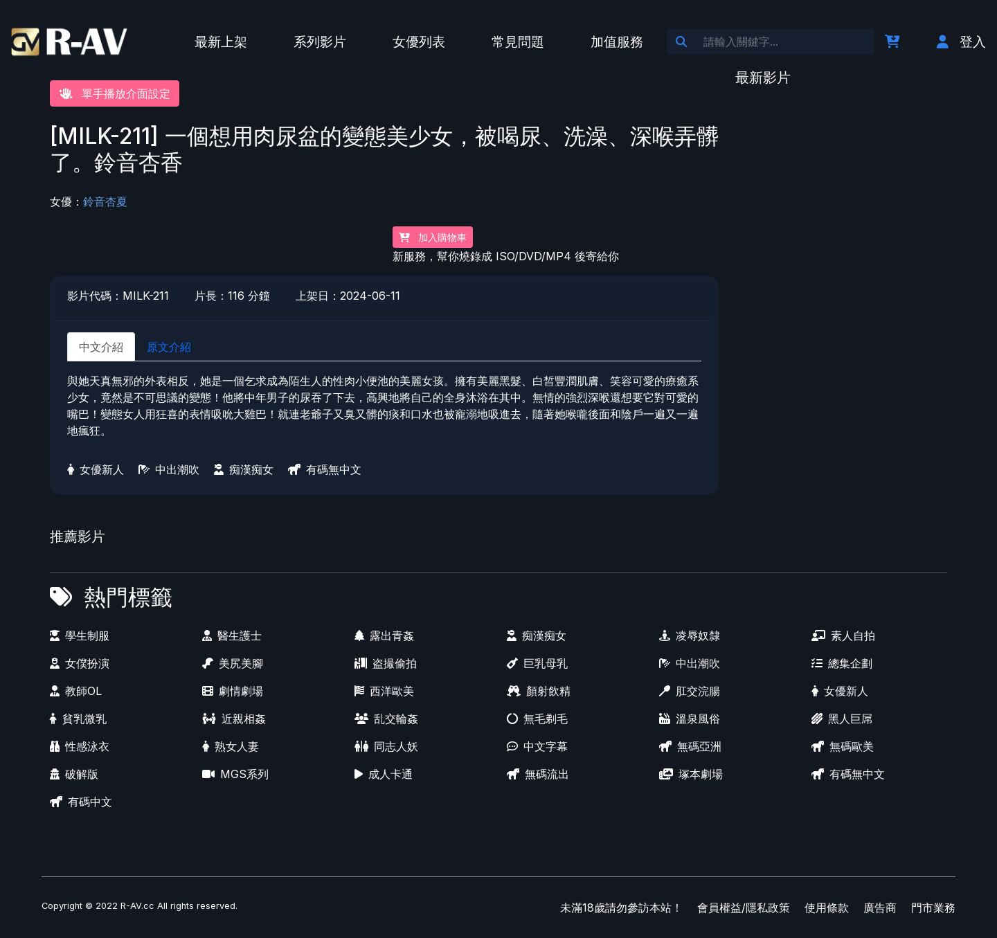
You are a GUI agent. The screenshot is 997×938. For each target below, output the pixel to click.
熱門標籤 (128, 597)
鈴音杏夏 (105, 201)
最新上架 (221, 41)
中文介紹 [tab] (101, 347)
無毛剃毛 (537, 718)
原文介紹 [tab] (169, 347)
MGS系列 (235, 774)
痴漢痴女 (243, 469)
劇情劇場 (232, 691)
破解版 (74, 774)
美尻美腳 (232, 663)
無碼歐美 (842, 746)
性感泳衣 (79, 746)
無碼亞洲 (690, 746)
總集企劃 (841, 663)
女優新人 (95, 469)
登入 (961, 41)
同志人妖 (386, 746)
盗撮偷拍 (385, 663)
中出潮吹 (168, 469)
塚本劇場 (691, 774)
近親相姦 (234, 718)
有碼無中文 (324, 469)
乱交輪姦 (386, 718)
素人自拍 (843, 635)
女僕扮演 (79, 663)
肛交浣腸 (689, 691)
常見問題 (518, 41)
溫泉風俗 (689, 718)
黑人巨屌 (841, 718)
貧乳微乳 (78, 718)
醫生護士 (232, 635)
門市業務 (933, 907)
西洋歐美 (384, 691)
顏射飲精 (539, 691)
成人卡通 (383, 774)
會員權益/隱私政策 (743, 907)
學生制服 (79, 635)
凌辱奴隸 (689, 635)
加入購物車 (433, 237)
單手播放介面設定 (114, 93)
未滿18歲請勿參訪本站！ (621, 907)
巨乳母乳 (537, 663)
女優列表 (419, 41)
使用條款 (827, 907)
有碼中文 (81, 802)
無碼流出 (538, 774)
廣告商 (880, 907)
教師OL (76, 691)
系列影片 (320, 41)
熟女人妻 (230, 746)
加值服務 (617, 41)
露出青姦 (384, 635)
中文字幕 (537, 746)
